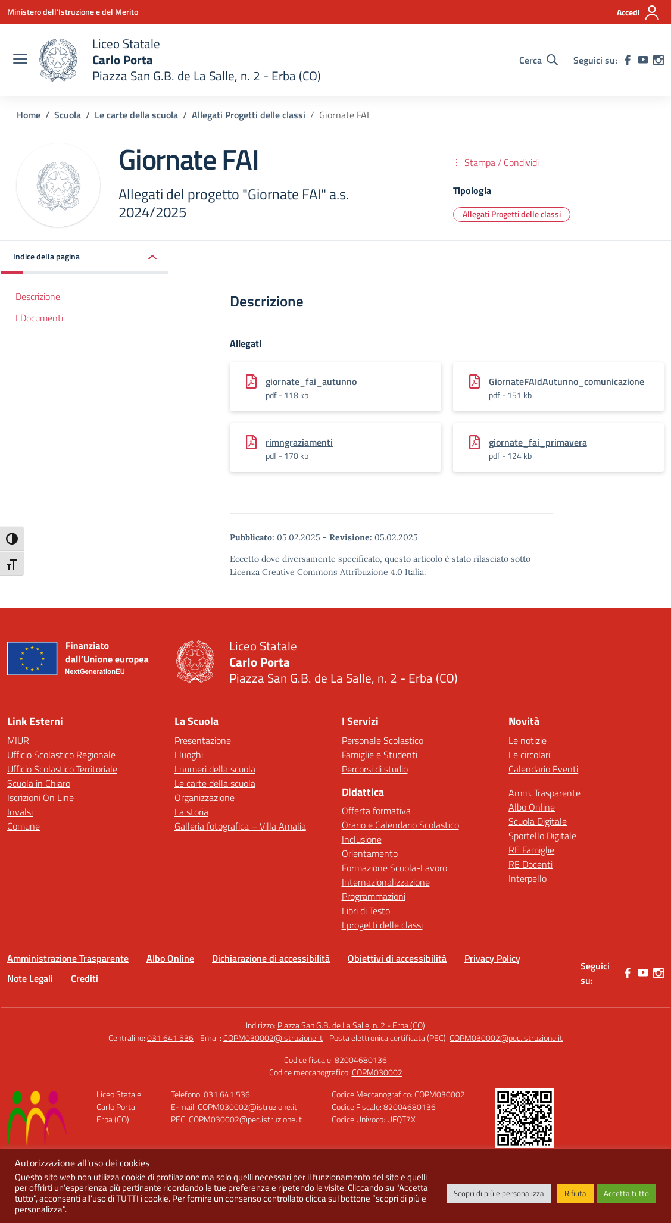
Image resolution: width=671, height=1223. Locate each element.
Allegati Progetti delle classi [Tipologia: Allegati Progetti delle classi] (512, 214)
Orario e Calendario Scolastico (400, 825)
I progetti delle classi (382, 925)
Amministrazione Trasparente (68, 958)
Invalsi (20, 812)
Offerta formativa (376, 810)
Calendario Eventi (543, 769)
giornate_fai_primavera (538, 442)
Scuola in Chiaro (38, 783)
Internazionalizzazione (386, 882)
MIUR (18, 740)
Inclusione (362, 839)
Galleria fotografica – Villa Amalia (240, 826)
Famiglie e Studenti (379, 754)
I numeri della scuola (214, 769)
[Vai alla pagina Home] (28, 115)
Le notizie (527, 740)
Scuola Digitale (537, 821)
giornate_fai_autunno (311, 381)
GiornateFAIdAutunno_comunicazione (566, 381)
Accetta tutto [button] (626, 1193)
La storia (191, 812)
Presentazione (202, 740)
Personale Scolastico (382, 740)
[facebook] (627, 60)
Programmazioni (373, 896)
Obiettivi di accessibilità (397, 958)
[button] (84, 257)
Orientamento (370, 853)
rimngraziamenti (299, 442)
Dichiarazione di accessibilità (271, 958)
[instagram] (658, 60)
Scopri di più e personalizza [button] (499, 1193)
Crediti (84, 978)
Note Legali (30, 978)
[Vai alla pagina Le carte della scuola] (136, 115)
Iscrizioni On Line (40, 797)
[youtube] (643, 60)
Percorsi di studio (375, 769)
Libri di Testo (366, 910)
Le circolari (529, 754)
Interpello (527, 878)
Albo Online (531, 807)
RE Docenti (530, 864)
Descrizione (37, 296)
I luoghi (188, 754)
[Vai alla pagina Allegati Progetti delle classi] (248, 115)
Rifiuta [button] (575, 1193)
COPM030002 (377, 1072)
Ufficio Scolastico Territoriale (62, 769)
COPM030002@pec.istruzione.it (506, 1037)
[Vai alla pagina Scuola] (67, 115)
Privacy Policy (492, 958)
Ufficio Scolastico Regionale (61, 754)
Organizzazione (204, 797)
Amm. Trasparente (544, 793)
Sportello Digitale (542, 835)
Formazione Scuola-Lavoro (394, 868)
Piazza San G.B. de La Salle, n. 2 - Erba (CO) (351, 1025)
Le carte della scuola (214, 783)
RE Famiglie (531, 850)
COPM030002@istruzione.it (273, 1037)
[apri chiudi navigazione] (20, 60)
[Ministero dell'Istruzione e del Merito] (72, 11)
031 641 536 (170, 1037)
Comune (23, 826)
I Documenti (39, 318)
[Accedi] (638, 12)
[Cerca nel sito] (538, 60)
